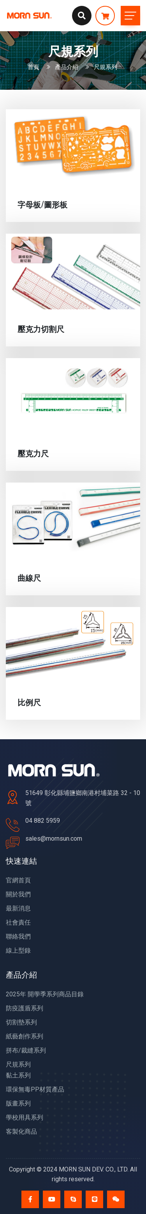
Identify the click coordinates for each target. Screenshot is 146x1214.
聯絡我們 (18, 936)
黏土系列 (18, 1075)
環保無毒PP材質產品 (35, 1089)
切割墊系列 (21, 1022)
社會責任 (18, 922)
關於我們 (18, 894)
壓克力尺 (33, 453)
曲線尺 (29, 577)
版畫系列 (18, 1103)
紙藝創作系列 (24, 1036)
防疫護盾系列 (24, 1008)
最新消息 (18, 908)
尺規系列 (18, 1064)
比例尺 (29, 702)
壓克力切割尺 (41, 328)
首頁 (33, 66)
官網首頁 (18, 880)
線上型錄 (18, 950)
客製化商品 (21, 1131)
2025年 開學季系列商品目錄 (45, 994)
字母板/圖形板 (42, 204)
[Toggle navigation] (130, 15)
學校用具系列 (24, 1117)
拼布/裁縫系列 (26, 1050)
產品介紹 (66, 66)
